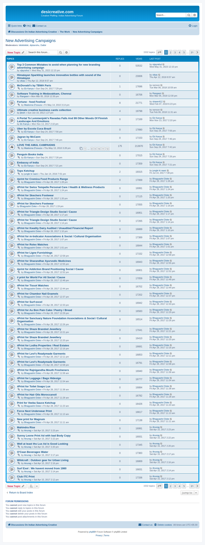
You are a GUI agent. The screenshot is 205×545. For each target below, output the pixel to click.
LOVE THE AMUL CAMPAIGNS (36, 144)
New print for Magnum (31, 419)
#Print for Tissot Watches (33, 285)
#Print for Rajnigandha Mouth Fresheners (43, 370)
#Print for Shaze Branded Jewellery (39, 329)
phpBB (92, 532)
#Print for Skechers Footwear (35, 195)
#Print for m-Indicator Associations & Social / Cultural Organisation (59, 236)
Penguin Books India (30, 154)
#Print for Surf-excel (29, 301)
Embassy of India (28, 162)
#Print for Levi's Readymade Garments (41, 353)
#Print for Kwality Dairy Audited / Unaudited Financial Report (55, 228)
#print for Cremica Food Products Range (42, 178)
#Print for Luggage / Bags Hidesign (39, 378)
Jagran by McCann (28, 136)
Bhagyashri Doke (32, 182)
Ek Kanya (29, 88)
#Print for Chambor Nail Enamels (37, 293)
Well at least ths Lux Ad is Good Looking (42, 443)
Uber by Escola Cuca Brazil (34, 128)
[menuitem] (27, 25)
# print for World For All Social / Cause (41, 277)
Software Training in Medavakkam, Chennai (44, 93)
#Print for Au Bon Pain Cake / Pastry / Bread (44, 310)
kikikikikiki (24, 45)
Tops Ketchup (25, 170)
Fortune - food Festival (31, 101)
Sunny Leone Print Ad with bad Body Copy (44, 435)
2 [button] (170, 52)
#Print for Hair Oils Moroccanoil (37, 394)
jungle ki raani (31, 174)
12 (108, 148)
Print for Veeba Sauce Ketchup (36, 402)
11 (103, 148)
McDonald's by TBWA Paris (34, 85)
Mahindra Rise (26, 427)
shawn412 (158, 101)
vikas (22, 81)
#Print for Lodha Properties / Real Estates (43, 345)
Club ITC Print (26, 476)
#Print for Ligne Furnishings (34, 252)
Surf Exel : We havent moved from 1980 (41, 468)
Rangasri (24, 96)
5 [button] (184, 52)
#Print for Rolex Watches (32, 244)
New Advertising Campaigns (31, 40)
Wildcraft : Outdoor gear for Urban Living (42, 460)
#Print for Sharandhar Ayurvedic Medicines (44, 260)
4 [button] (179, 52)
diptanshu (34, 45)
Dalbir (43, 45)
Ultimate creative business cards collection (44, 110)
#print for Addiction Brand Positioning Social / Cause (50, 269)
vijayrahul (24, 70)
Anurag (27, 430)
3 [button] (175, 52)
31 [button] (192, 52)
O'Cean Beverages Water (32, 451)
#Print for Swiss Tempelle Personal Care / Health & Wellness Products (61, 187)
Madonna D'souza (33, 105)
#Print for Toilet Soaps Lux (33, 386)
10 (99, 148)
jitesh (22, 113)
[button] (159, 52)
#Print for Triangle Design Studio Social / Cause (47, 211)
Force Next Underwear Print (34, 410)
